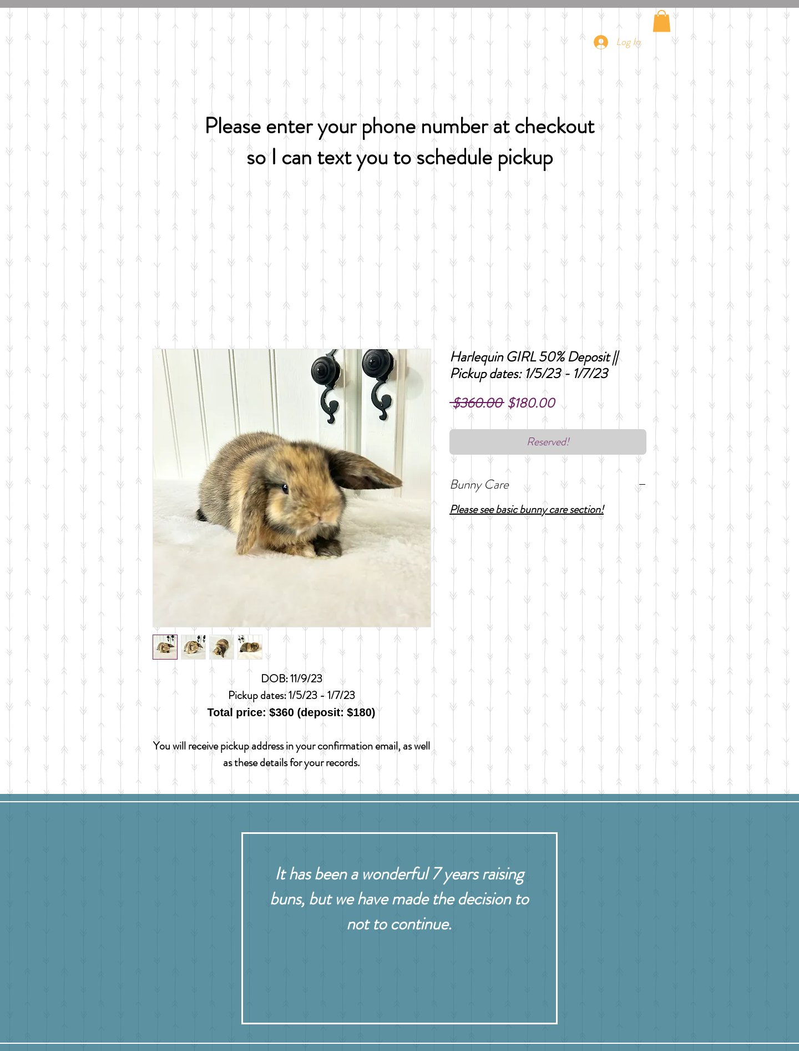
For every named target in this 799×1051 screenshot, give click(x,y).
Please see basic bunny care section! (526, 509)
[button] (662, 21)
